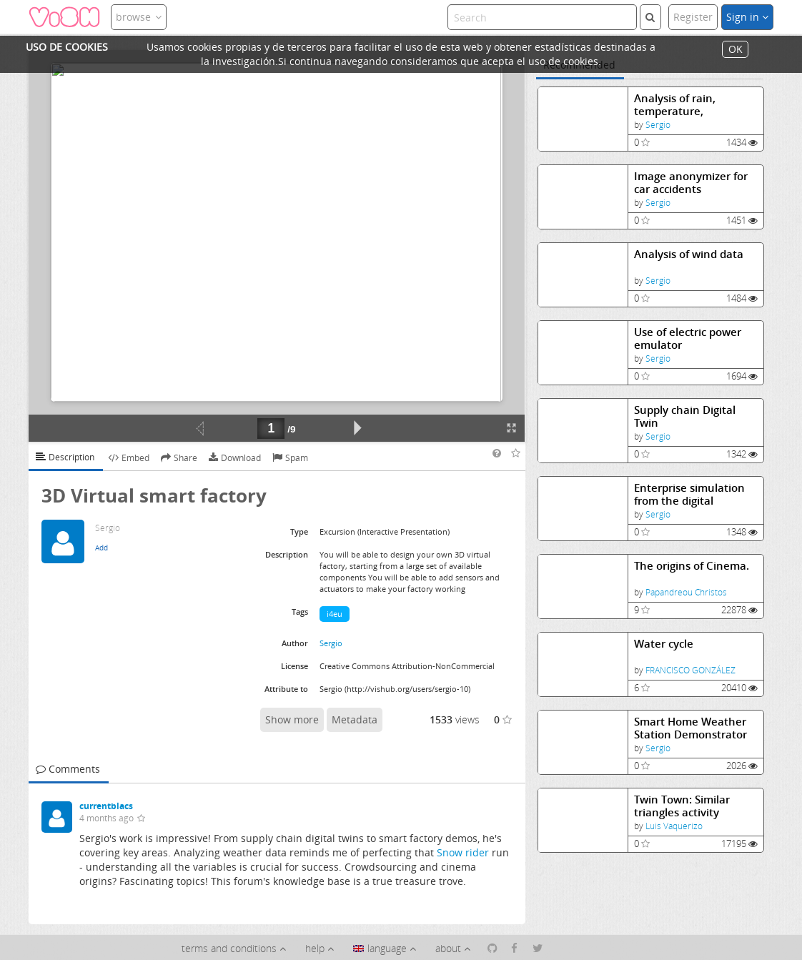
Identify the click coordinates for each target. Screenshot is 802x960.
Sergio (657, 125)
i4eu (334, 613)
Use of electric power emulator (687, 338)
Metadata (354, 719)
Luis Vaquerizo (674, 826)
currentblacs (106, 806)
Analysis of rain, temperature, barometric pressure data (686, 104)
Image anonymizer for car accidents (691, 182)
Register (693, 17)
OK (735, 49)
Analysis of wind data (688, 254)
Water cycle (663, 643)
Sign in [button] (747, 17)
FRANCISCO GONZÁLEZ (690, 670)
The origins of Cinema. (691, 566)
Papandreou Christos (686, 592)
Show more (292, 719)
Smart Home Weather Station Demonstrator (690, 728)
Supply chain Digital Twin (685, 416)
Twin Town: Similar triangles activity (682, 806)
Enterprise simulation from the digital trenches (689, 494)
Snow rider (463, 852)
